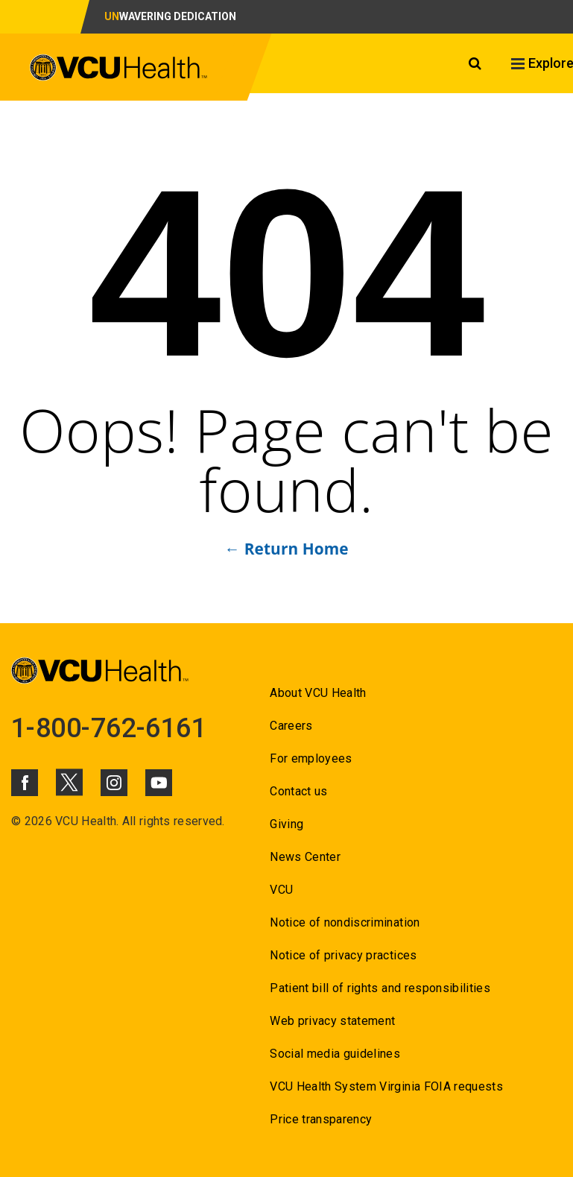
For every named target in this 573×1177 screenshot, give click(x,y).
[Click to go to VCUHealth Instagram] (114, 782)
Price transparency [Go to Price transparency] (321, 1119)
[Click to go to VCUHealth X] (69, 782)
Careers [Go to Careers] (291, 726)
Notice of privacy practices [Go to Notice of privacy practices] (343, 955)
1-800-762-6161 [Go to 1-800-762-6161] (108, 728)
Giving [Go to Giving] (286, 824)
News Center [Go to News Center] (305, 857)
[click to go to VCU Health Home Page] (119, 70)
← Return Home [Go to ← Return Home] (286, 548)
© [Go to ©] (16, 821)
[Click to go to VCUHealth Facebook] (24, 782)
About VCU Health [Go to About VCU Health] (318, 693)
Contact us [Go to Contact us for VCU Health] (298, 791)
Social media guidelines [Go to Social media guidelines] (335, 1054)
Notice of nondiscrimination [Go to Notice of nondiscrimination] (345, 922)
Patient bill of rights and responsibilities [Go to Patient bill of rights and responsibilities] (380, 988)
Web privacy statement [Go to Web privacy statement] (332, 1021)
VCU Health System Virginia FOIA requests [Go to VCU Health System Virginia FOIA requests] (386, 1086)
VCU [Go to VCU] (281, 890)
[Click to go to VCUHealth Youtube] (158, 782)
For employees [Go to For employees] (311, 758)
